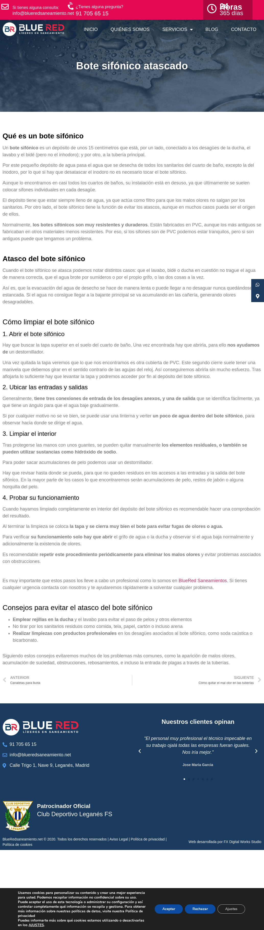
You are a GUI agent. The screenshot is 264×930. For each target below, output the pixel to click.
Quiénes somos (130, 29)
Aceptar (168, 908)
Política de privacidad (148, 839)
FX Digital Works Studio (242, 842)
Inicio (91, 29)
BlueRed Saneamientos (202, 580)
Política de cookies (17, 845)
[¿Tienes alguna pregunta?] (71, 6)
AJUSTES (36, 925)
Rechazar (200, 908)
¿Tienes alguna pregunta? (99, 7)
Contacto (243, 29)
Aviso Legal (118, 839)
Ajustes (231, 908)
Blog (212, 29)
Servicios (177, 29)
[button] (139, 751)
